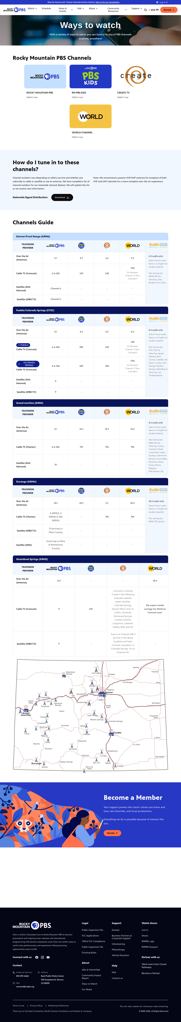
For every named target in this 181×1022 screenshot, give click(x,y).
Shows (145, 935)
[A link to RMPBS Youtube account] (48, 957)
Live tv (145, 930)
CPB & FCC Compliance (93, 941)
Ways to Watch (89, 983)
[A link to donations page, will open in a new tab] (112, 833)
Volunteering (118, 944)
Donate (169, 9)
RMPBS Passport (150, 947)
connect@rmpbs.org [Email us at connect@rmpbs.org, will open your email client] (25, 986)
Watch (32, 8)
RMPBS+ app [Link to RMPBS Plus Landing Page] (148, 941)
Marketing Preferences (58, 1006)
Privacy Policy (36, 1006)
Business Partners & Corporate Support (122, 937)
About (93, 8)
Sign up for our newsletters (107, 2)
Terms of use (18, 1006)
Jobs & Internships (91, 969)
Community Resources (117, 9)
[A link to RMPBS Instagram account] (42, 957)
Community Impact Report (91, 976)
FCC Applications (90, 935)
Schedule (46, 8)
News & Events (66, 9)
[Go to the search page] (145, 9)
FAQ (114, 972)
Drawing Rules (89, 952)
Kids (80, 8)
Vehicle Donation (120, 955)
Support (137, 8)
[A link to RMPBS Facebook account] (36, 957)
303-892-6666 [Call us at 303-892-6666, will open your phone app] (22, 976)
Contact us (117, 978)
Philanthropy (118, 949)
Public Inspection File (92, 930)
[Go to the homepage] (14, 9)
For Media (87, 989)
